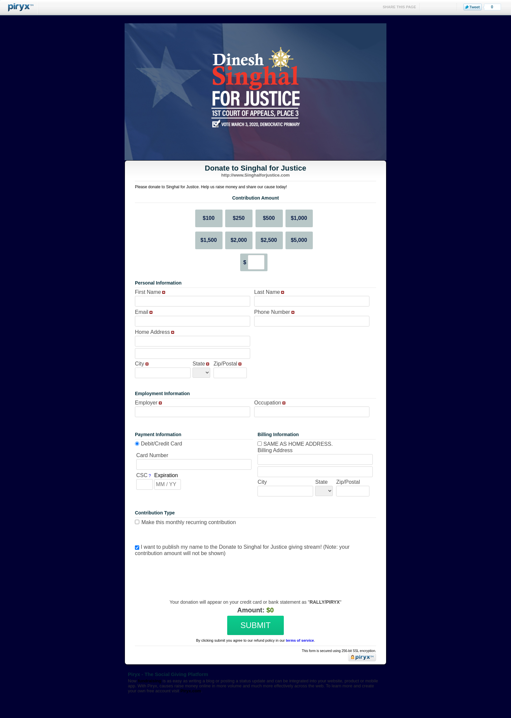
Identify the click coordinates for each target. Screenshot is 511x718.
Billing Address (274, 450)
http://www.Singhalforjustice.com (255, 175)
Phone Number (272, 312)
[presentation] (254, 573)
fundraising (150, 680)
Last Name (267, 292)
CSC (142, 475)
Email (141, 312)
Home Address (152, 332)
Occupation (267, 402)
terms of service (300, 640)
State (199, 363)
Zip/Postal (225, 363)
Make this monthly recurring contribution (188, 522)
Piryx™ (19, 7)
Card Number (152, 455)
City (139, 363)
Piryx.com (191, 690)
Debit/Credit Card (161, 443)
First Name (148, 292)
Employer (146, 402)
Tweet (472, 7)
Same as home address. (295, 444)
